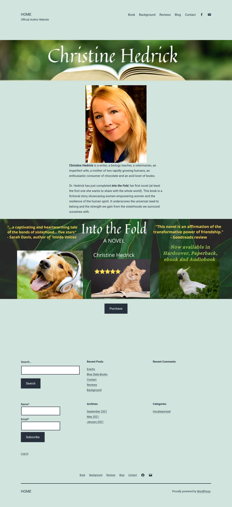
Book (131, 15)
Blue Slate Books (97, 374)
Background (147, 15)
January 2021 (95, 421)
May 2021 (93, 416)
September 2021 (97, 411)
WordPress (203, 491)
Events (91, 369)
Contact (190, 15)
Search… (26, 362)
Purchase (116, 308)
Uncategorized (162, 411)
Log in (24, 453)
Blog (178, 15)
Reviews (165, 15)
